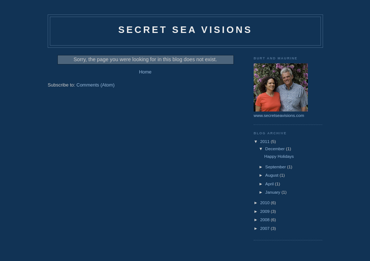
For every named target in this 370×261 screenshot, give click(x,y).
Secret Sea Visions (185, 29)
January (273, 192)
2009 (265, 211)
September (276, 166)
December (275, 148)
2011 (265, 141)
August (272, 175)
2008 (265, 219)
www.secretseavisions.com (279, 115)
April (270, 183)
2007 (265, 228)
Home (145, 72)
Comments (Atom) (96, 85)
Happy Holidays (279, 156)
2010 (265, 202)
